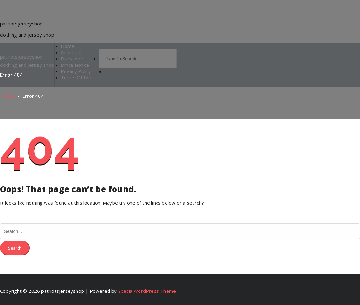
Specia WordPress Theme (147, 291)
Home (7, 96)
